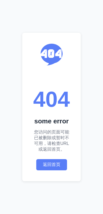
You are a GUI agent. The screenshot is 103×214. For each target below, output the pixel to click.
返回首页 (51, 164)
